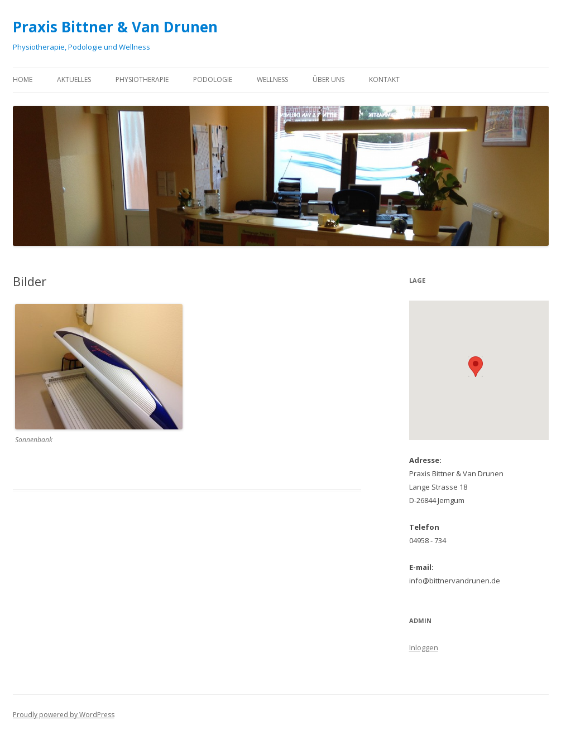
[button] (475, 366)
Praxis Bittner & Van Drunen (115, 27)
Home (22, 79)
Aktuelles (74, 79)
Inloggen (423, 647)
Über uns (328, 79)
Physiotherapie (142, 79)
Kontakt (384, 79)
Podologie (212, 79)
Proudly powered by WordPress (63, 714)
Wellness (272, 79)
